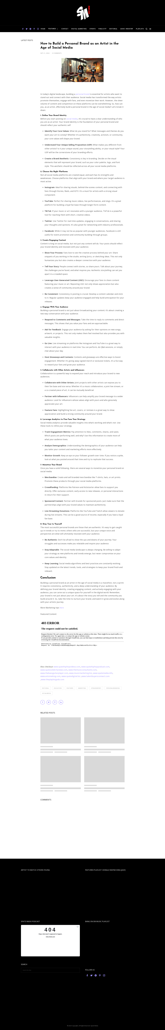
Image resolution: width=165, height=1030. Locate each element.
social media (72, 118)
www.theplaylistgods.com (52, 679)
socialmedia (46, 693)
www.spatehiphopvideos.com (67, 666)
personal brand (82, 94)
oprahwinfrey (96, 688)
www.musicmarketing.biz (80, 673)
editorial (45, 688)
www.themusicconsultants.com (82, 670)
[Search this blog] (50, 970)
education (58, 688)
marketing (82, 688)
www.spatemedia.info (103, 673)
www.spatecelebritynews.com (53, 670)
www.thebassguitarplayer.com (54, 673)
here (61, 607)
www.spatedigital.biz (70, 676)
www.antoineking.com (50, 676)
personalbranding (113, 688)
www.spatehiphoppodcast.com (95, 666)
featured (70, 688)
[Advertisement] (82, 1006)
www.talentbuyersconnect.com (95, 676)
